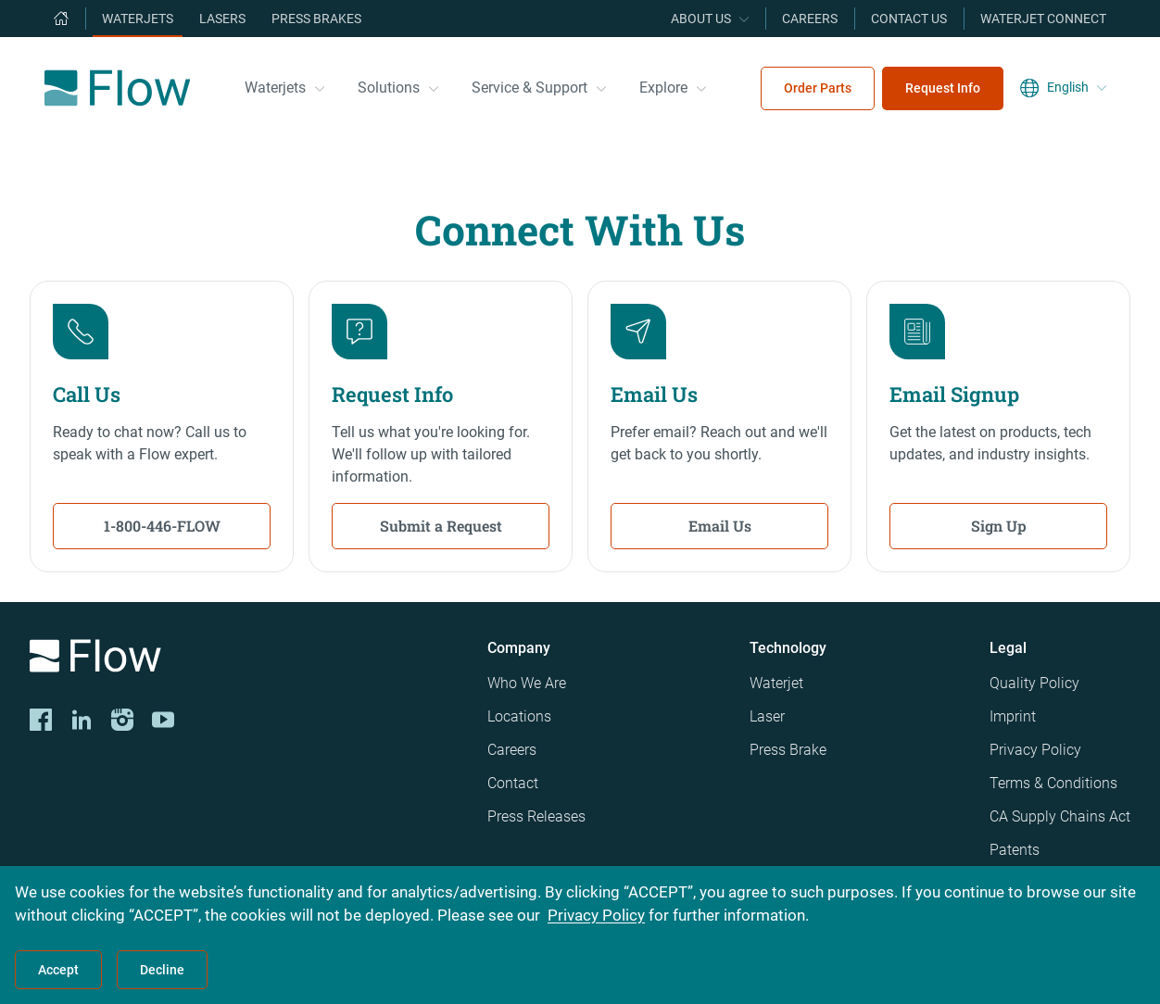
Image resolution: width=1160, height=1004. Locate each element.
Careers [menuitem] (810, 18)
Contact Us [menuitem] (909, 18)
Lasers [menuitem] (222, 18)
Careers (511, 750)
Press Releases (536, 816)
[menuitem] (61, 18)
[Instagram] (122, 720)
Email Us (719, 525)
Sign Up (999, 525)
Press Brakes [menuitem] (316, 18)
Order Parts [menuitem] (817, 88)
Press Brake (788, 750)
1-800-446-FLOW (162, 525)
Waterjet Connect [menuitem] (1043, 18)
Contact (512, 783)
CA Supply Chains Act (1060, 816)
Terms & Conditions (1053, 783)
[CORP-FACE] (41, 720)
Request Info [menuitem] (942, 88)
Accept (58, 969)
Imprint (1013, 716)
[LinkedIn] (81, 720)
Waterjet (776, 683)
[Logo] (244, 659)
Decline (162, 969)
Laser (767, 716)
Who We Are (526, 683)
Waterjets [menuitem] (137, 18)
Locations (519, 716)
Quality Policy (1034, 683)
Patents (1015, 850)
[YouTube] (163, 720)
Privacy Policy (1035, 750)
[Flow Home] (117, 88)
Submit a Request (441, 525)
